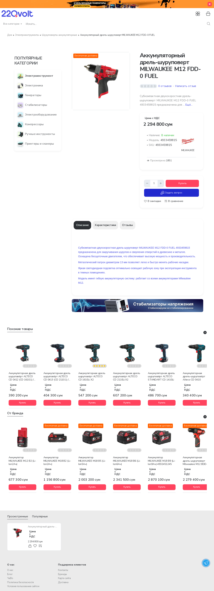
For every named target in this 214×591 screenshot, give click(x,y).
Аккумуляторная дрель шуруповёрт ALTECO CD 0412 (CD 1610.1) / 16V (22, 377)
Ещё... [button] (189, 105)
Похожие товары (20, 329)
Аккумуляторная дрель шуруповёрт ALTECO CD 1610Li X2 (91, 376)
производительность (183, 256)
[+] (161, 183)
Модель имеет (86, 278)
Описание (82, 225)
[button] (182, 183)
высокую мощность (156, 256)
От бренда (15, 413)
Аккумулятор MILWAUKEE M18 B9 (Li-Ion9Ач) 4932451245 (161, 461)
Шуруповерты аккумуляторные (59, 35)
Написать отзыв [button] (185, 86)
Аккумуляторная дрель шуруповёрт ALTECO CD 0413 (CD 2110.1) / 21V (56, 377)
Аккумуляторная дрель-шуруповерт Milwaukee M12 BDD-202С (195, 461)
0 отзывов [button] (165, 86)
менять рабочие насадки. (174, 262)
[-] (147, 183)
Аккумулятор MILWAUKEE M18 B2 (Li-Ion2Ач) (57, 461)
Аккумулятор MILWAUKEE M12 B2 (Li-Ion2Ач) (22, 461)
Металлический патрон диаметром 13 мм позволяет (109, 262)
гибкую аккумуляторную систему (115, 278)
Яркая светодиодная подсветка (96, 268)
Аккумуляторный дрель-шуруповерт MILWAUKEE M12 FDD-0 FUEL (43, 526)
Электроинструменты (27, 35)
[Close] (210, 4)
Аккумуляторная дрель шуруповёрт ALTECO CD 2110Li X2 (126, 376)
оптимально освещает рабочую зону (137, 268)
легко (144, 262)
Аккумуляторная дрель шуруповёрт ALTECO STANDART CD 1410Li (161, 376)
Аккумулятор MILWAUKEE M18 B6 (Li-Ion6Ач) (127, 461)
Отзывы (127, 225)
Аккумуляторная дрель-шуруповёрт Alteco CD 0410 (194, 376)
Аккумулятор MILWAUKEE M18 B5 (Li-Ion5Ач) (92, 461)
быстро (154, 262)
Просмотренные (17, 516)
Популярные (40, 516)
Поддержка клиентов (72, 564)
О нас (10, 564)
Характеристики (105, 225)
